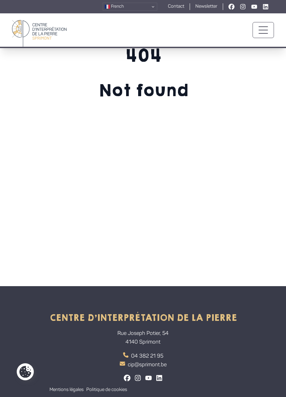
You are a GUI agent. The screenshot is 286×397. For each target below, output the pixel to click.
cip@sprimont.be (143, 364)
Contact (176, 6)
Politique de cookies (106, 389)
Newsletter (206, 6)
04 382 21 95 (143, 355)
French (114, 6)
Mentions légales (67, 389)
